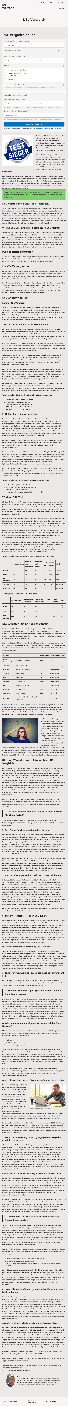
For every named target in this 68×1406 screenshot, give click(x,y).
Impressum (31, 1400)
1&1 (46, 1277)
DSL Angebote (41, 290)
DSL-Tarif (47, 136)
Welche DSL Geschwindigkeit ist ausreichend (42, 1118)
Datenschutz (32, 1403)
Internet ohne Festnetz (20, 1361)
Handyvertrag (51, 1401)
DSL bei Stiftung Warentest (42, 714)
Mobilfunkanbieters (53, 736)
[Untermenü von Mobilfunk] (65, 8)
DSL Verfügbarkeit (38, 1358)
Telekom (9, 544)
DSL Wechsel (16, 854)
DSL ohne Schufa (13, 1368)
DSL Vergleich (51, 823)
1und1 (38, 547)
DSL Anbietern (48, 509)
